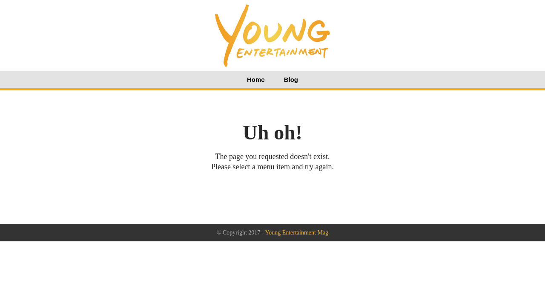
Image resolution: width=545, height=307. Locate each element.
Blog (291, 79)
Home (256, 79)
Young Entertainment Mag (296, 232)
